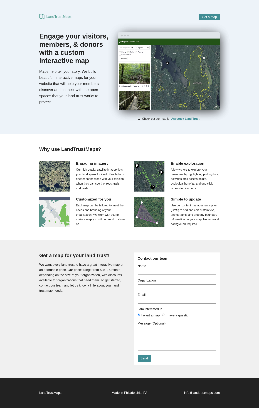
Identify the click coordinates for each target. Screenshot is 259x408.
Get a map (209, 17)
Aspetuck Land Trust (185, 118)
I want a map (150, 315)
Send (144, 358)
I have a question (178, 315)
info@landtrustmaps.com (202, 393)
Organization (147, 280)
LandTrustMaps (50, 393)
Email (142, 295)
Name (142, 266)
